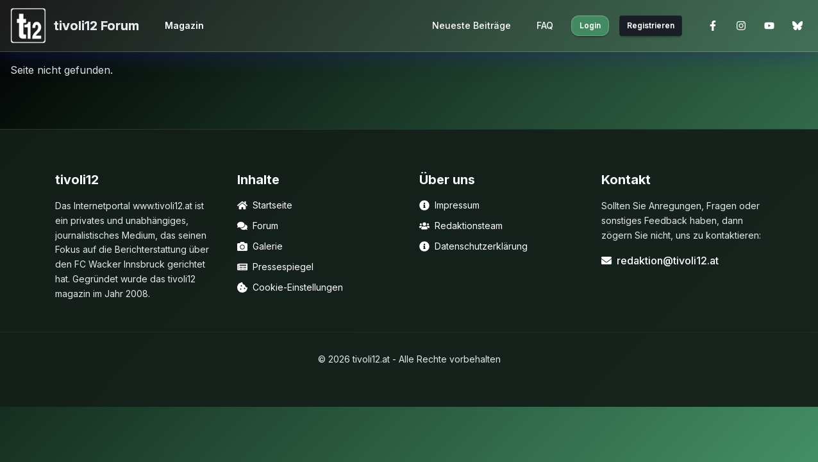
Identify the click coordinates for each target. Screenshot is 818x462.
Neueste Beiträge (471, 25)
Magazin (184, 25)
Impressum (449, 205)
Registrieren (650, 25)
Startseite (264, 205)
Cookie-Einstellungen (290, 287)
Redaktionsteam (461, 225)
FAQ (545, 25)
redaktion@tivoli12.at (660, 260)
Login (590, 25)
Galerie (260, 246)
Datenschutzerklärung (473, 246)
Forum (257, 225)
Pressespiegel (275, 266)
